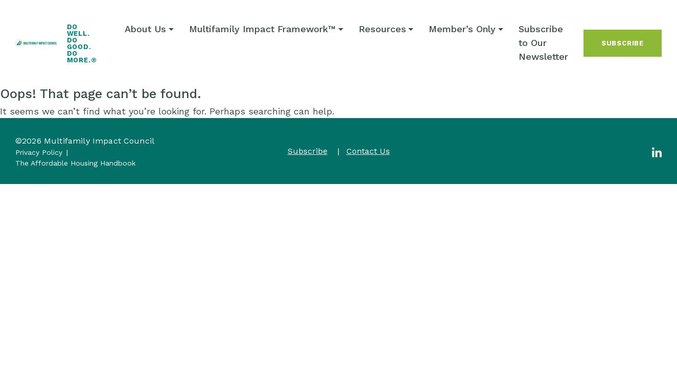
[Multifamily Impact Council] (36, 43)
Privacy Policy (38, 152)
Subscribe (622, 43)
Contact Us (368, 151)
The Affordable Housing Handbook (75, 163)
